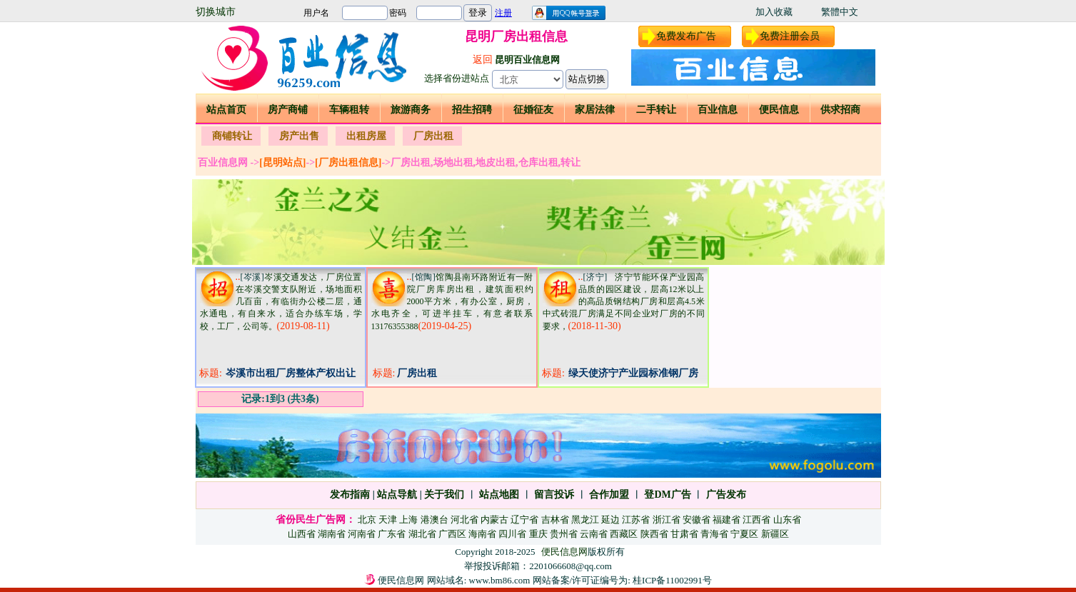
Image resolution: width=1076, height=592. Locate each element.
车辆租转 (349, 109)
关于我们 (444, 494)
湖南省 (332, 533)
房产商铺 (288, 109)
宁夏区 (744, 533)
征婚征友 (533, 109)
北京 (367, 519)
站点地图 (498, 494)
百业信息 (718, 109)
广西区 (452, 533)
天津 (387, 519)
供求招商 (840, 109)
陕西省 (654, 533)
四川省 (512, 533)
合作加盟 (609, 494)
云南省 (594, 533)
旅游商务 (411, 109)
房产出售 (299, 136)
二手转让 (656, 109)
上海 (408, 519)
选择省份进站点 (456, 78)
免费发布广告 (686, 36)
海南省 (482, 533)
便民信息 (779, 109)
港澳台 (434, 519)
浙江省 (666, 519)
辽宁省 (524, 519)
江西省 (756, 519)
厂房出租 (433, 136)
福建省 (726, 519)
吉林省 (555, 519)
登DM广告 (667, 494)
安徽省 (696, 519)
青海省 (714, 533)
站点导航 (397, 494)
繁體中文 (839, 11)
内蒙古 (494, 519)
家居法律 (595, 109)
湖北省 (422, 533)
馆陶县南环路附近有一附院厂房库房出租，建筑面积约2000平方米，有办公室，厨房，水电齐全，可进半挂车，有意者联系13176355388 (452, 301)
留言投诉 (554, 494)
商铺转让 (232, 136)
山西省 (302, 533)
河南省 (362, 533)
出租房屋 (366, 136)
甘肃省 (684, 533)
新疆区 (775, 533)
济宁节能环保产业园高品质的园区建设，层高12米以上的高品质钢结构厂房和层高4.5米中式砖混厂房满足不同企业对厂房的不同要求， (624, 301)
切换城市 (216, 11)
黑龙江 (585, 519)
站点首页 (226, 109)
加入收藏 (774, 11)
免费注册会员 (790, 36)
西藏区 (624, 533)
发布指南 (350, 494)
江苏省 (636, 519)
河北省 (464, 519)
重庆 (538, 533)
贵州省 (564, 533)
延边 (610, 519)
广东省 (392, 533)
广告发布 (726, 494)
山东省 (787, 519)
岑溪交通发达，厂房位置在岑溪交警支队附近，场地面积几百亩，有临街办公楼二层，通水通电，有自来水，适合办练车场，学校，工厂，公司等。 (281, 301)
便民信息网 (564, 551)
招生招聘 (472, 109)
